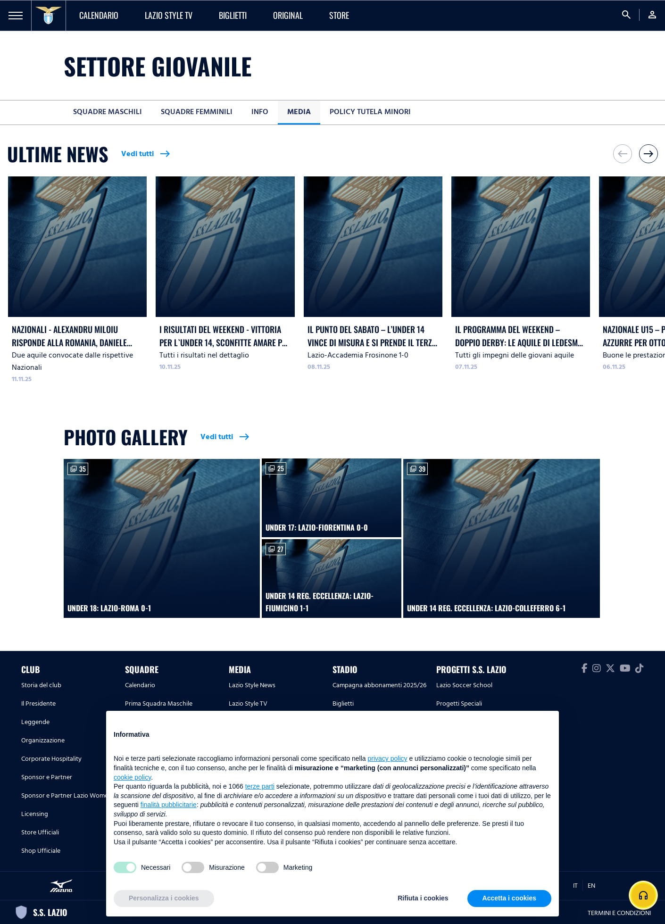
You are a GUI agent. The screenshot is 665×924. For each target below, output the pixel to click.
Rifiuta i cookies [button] (423, 898)
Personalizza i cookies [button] (164, 898)
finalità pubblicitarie (169, 804)
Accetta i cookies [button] (509, 898)
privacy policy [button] (387, 758)
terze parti (259, 786)
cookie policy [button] (132, 777)
